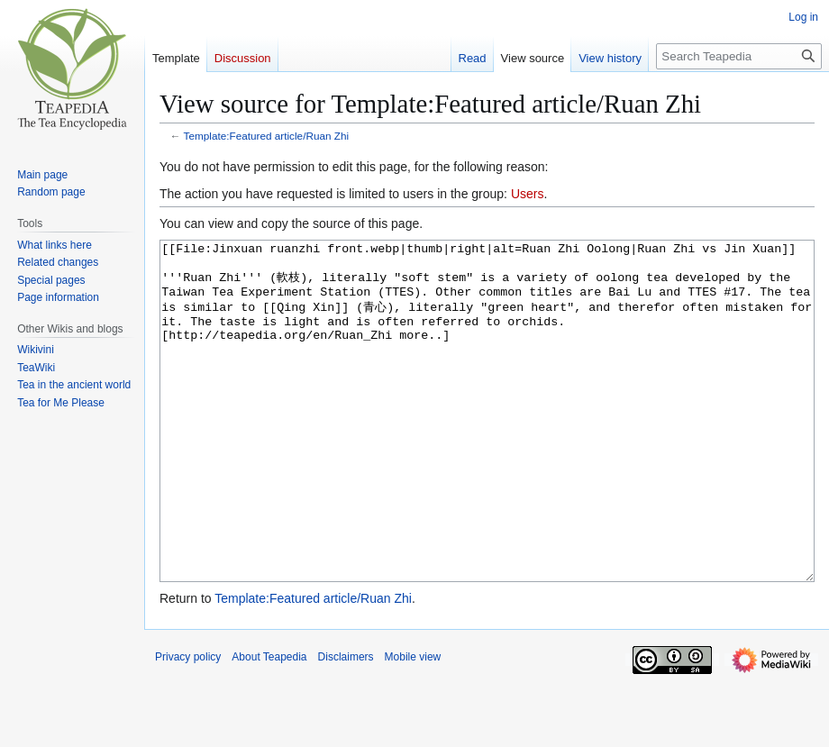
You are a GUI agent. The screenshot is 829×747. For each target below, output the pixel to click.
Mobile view (413, 724)
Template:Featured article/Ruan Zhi (267, 135)
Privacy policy (188, 724)
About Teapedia (269, 724)
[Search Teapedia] (739, 56)
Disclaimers (346, 724)
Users (527, 194)
